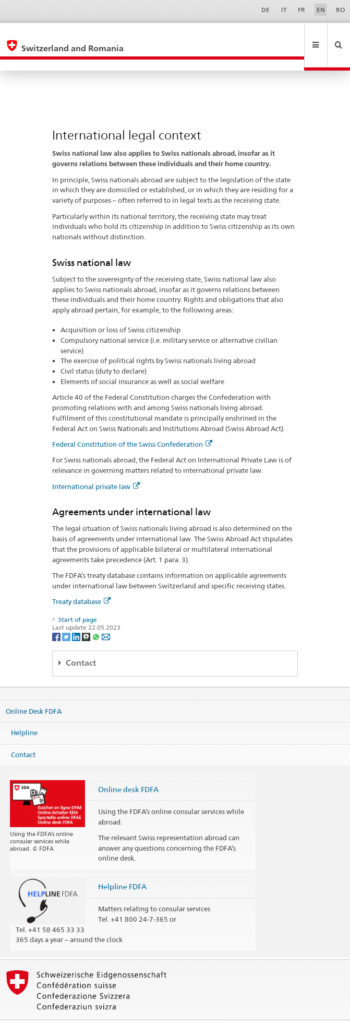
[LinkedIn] (77, 614)
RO (340, 10)
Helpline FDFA (122, 864)
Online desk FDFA (128, 766)
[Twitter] (67, 614)
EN (321, 10)
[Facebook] (57, 614)
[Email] (106, 614)
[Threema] (87, 614)
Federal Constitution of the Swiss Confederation (132, 421)
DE (265, 10)
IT (284, 10)
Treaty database (81, 579)
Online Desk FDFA (34, 688)
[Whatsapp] (97, 614)
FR (301, 10)
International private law (96, 464)
